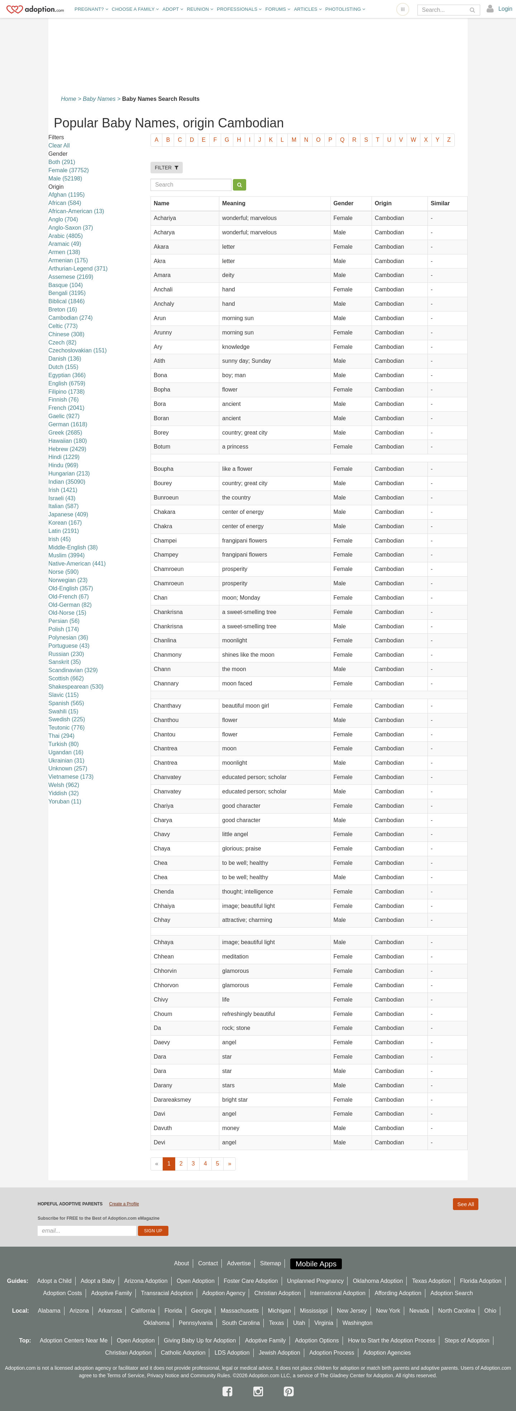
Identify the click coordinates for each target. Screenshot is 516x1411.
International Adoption (338, 1293)
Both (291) (61, 162)
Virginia (323, 1323)
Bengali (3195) (67, 293)
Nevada (419, 1311)
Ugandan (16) (65, 752)
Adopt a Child (54, 1281)
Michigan (279, 1311)
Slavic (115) (63, 695)
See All (465, 1204)
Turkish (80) (63, 744)
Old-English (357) (70, 588)
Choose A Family (135, 9)
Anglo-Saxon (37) (70, 228)
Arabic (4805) (65, 236)
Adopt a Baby (98, 1281)
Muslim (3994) (66, 555)
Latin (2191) (63, 531)
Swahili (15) (63, 711)
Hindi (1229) (64, 457)
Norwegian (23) (67, 580)
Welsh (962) (63, 785)
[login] (499, 9)
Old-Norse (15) (67, 613)
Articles (307, 9)
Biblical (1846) (66, 301)
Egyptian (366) (67, 375)
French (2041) (66, 408)
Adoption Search (451, 1293)
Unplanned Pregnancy (315, 1281)
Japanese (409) (68, 514)
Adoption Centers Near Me (74, 1340)
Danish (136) (64, 359)
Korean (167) (65, 523)
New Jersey (352, 1311)
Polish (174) (63, 629)
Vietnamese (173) (71, 777)
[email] (87, 1231)
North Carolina (456, 1311)
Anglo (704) (63, 219)
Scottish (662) (66, 678)
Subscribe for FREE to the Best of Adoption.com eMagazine (98, 1218)
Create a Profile (124, 1203)
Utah (299, 1323)
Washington (358, 1323)
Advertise (239, 1263)
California (143, 1311)
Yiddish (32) (63, 793)
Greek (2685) (65, 433)
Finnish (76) (63, 400)
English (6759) (66, 383)
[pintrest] (288, 1391)
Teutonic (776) (66, 728)
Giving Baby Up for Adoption (200, 1340)
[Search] (444, 10)
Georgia (201, 1311)
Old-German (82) (70, 605)
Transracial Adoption (167, 1293)
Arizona (79, 1311)
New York (388, 1311)
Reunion (200, 9)
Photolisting (345, 9)
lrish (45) (59, 539)
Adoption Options (317, 1340)
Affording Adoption (397, 1293)
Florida (173, 1311)
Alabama (49, 1311)
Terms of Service (125, 1375)
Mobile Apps (316, 1264)
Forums (277, 9)
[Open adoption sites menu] (402, 9)
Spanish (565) (66, 703)
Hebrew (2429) (67, 449)
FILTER (166, 167)
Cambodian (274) (70, 318)
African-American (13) (76, 211)
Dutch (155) (63, 367)
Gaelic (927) (64, 416)
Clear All (59, 145)
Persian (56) (64, 621)
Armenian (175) (68, 260)
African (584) (64, 203)
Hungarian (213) (69, 473)
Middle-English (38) (73, 547)
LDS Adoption (232, 1353)
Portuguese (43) (69, 646)
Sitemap (270, 1263)
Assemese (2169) (70, 277)
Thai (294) (61, 736)
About (181, 1263)
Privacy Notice (163, 1375)
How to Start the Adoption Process (391, 1340)
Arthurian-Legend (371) (78, 269)
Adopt (173, 9)
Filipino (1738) (66, 392)
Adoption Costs (62, 1293)
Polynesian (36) (68, 637)
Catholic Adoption (183, 1353)
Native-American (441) (77, 564)
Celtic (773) (63, 326)
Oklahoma (156, 1323)
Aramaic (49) (64, 244)
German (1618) (67, 424)
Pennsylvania (196, 1323)
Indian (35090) (66, 482)
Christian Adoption (277, 1293)
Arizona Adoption (146, 1281)
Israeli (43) (62, 498)
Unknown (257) (67, 768)
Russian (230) (66, 654)
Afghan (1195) (66, 195)
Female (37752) (68, 170)
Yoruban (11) (64, 801)
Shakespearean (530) (76, 687)
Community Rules (210, 1375)
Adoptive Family (111, 1293)
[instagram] (259, 1391)
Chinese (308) (66, 334)
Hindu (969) (63, 465)
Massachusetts (240, 1311)
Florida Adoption (481, 1281)
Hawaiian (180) (67, 441)
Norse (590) (63, 572)
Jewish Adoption (279, 1353)
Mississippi (314, 1311)
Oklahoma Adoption (378, 1281)
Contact (208, 1263)
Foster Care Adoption (251, 1281)
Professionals (239, 9)
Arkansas (110, 1311)
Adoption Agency (223, 1293)
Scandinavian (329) (73, 670)
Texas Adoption (431, 1281)
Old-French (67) (68, 597)
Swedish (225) (66, 719)
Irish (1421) (62, 490)
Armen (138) (64, 252)
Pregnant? (91, 9)
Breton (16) (62, 309)
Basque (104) (65, 285)
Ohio (490, 1311)
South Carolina (241, 1323)
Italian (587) (63, 506)
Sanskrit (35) (64, 662)
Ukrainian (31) (66, 761)
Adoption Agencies (387, 1353)
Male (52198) (65, 178)
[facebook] (229, 1391)
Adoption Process (331, 1353)
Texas (276, 1323)
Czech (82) (62, 342)
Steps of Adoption (466, 1340)
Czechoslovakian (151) (77, 350)
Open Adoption (196, 1281)
